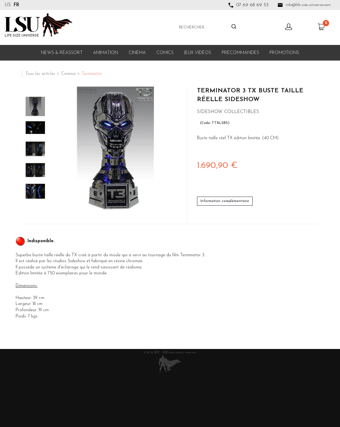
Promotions (284, 53)
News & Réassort (62, 53)
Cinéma (137, 53)
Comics (165, 53)
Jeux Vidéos (197, 53)
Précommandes (240, 53)
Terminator (91, 73)
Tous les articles (40, 73)
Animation (105, 53)
